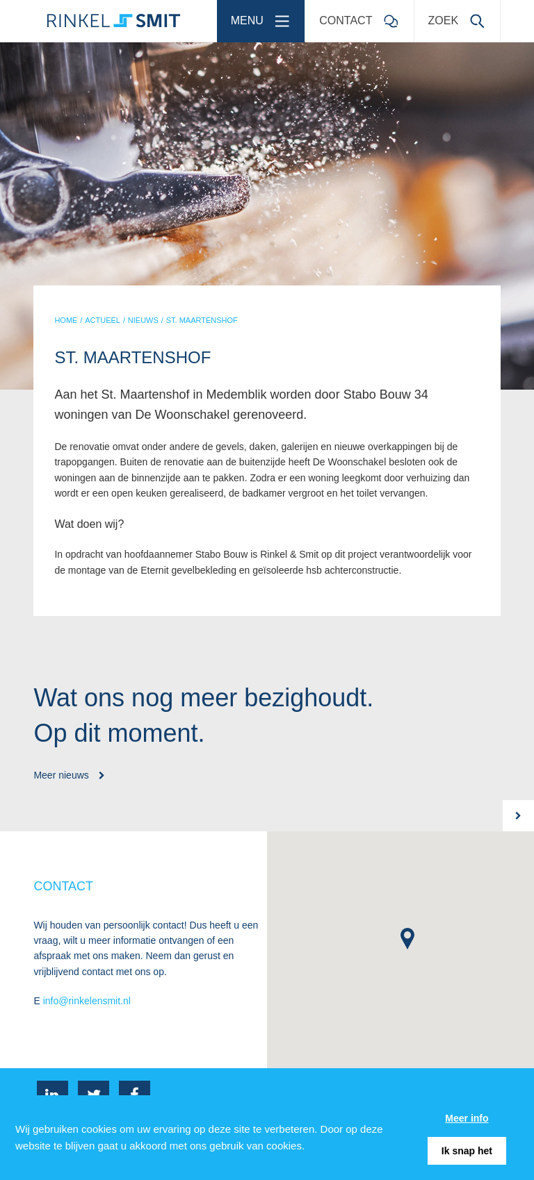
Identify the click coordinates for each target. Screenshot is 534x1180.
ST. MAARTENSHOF (202, 320)
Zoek (460, 16)
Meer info (466, 1118)
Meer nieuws (68, 775)
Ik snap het (467, 1150)
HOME (65, 320)
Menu (264, 16)
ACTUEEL (102, 320)
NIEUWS (143, 320)
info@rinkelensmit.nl (87, 1000)
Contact (362, 16)
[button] (407, 938)
